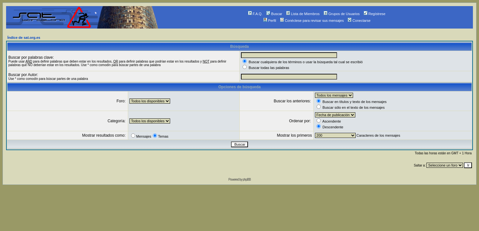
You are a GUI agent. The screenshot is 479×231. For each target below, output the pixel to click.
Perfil (269, 20)
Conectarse (359, 20)
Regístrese (374, 14)
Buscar (274, 14)
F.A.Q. (255, 14)
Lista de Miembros (303, 14)
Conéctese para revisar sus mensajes (312, 20)
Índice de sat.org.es (23, 37)
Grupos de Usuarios (342, 14)
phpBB (247, 179)
